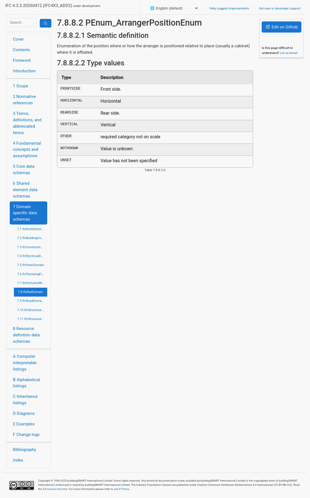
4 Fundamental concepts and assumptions (27, 150)
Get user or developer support (280, 8)
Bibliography (24, 449)
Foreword (22, 60)
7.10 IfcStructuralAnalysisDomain (32, 310)
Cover (18, 39)
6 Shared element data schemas (25, 190)
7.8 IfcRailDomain (30, 292)
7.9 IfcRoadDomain (30, 301)
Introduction (24, 70)
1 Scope (20, 85)
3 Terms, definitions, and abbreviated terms (27, 123)
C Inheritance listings (25, 399)
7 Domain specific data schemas (25, 213)
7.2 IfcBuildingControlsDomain (32, 238)
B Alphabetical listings (26, 383)
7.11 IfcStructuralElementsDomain (32, 319)
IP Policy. (124, 488)
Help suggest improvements (229, 8)
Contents (21, 49)
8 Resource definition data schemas (26, 335)
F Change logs (26, 434)
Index (18, 460)
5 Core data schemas (24, 169)
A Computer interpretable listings (25, 363)
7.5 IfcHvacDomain (30, 265)
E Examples (24, 423)
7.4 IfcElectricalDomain (32, 256)
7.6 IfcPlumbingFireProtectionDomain (32, 274)
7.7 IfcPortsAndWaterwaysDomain (32, 283)
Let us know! (289, 53)
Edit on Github (282, 26)
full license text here (55, 488)
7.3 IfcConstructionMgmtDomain (32, 247)
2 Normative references (24, 99)
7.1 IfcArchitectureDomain (32, 229)
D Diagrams (24, 413)
